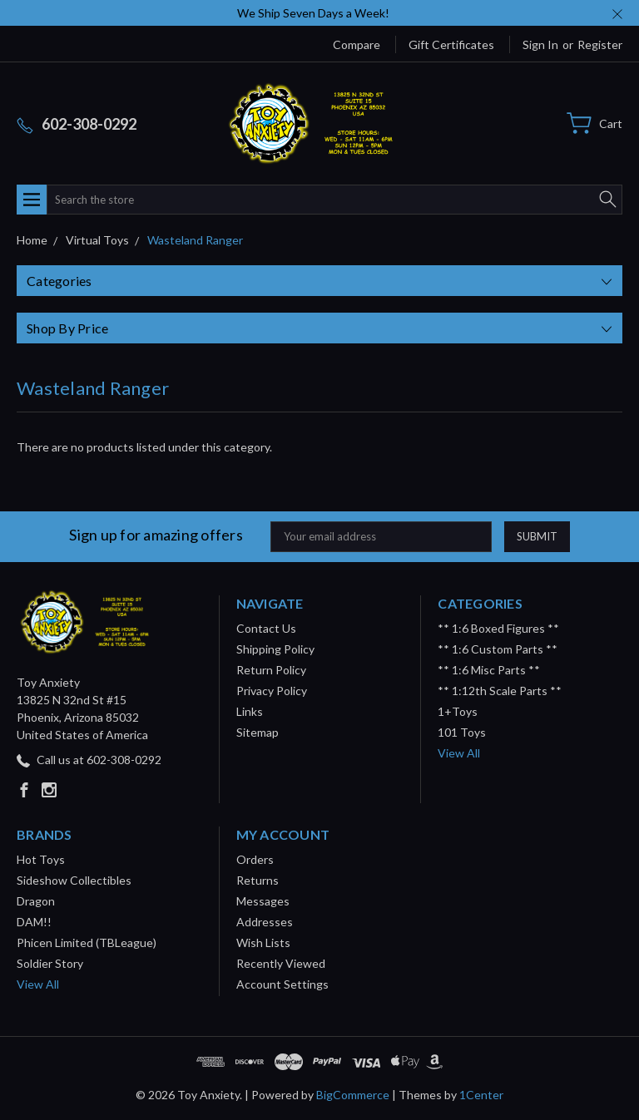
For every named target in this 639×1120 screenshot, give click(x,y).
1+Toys (458, 711)
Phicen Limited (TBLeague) (86, 942)
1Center (481, 1095)
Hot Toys (41, 859)
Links (249, 711)
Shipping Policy (275, 649)
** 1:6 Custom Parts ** (497, 649)
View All (459, 753)
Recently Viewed (280, 963)
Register (599, 44)
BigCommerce (352, 1095)
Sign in (540, 44)
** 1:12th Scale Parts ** (500, 690)
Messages (263, 901)
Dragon (36, 901)
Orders (255, 859)
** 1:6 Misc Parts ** (489, 670)
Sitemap (257, 732)
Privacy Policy (271, 690)
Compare (356, 44)
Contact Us (266, 628)
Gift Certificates (451, 44)
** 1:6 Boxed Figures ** (498, 628)
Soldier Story (50, 963)
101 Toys (462, 732)
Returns (257, 880)
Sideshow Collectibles (74, 880)
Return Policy (271, 670)
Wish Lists (263, 942)
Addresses (264, 922)
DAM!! (34, 922)
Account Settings (282, 984)
